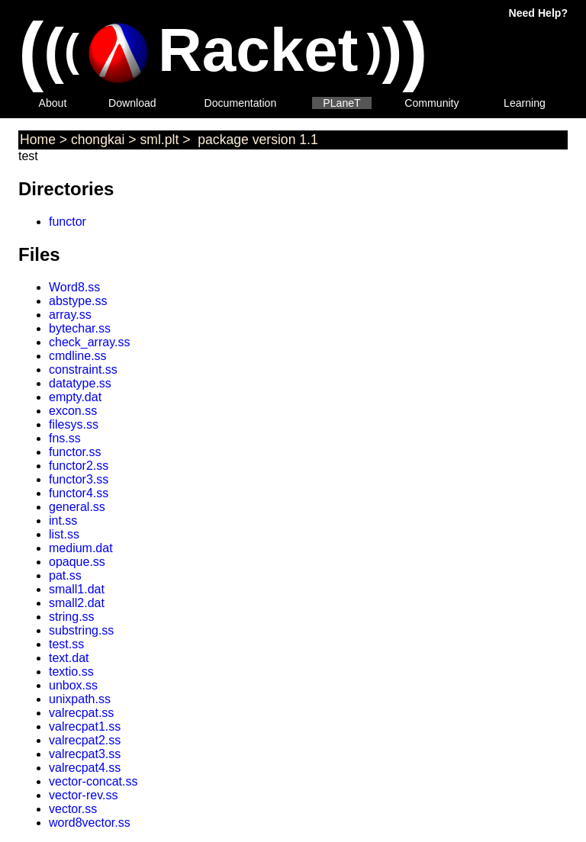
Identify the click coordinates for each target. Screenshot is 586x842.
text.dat (69, 657)
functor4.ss (78, 493)
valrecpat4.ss (85, 767)
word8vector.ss (89, 822)
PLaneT (341, 103)
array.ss (70, 314)
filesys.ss (73, 424)
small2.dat (77, 602)
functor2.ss (78, 465)
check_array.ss (89, 342)
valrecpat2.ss (85, 740)
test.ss (66, 644)
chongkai (97, 139)
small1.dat (77, 589)
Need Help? (538, 13)
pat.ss (65, 575)
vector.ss (73, 808)
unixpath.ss (80, 699)
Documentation (240, 103)
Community (431, 103)
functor (67, 221)
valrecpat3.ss (85, 753)
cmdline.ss (78, 355)
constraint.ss (83, 369)
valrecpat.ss (81, 712)
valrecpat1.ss (85, 726)
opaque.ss (77, 561)
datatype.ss (80, 383)
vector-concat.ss (93, 781)
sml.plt (159, 139)
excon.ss (73, 410)
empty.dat (75, 396)
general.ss (77, 506)
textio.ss (71, 671)
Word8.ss (74, 287)
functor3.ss (78, 479)
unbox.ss (73, 685)
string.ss (72, 616)
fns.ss (65, 438)
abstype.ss (78, 300)
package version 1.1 (255, 139)
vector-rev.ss (83, 795)
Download (132, 103)
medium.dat (81, 548)
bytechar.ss (80, 328)
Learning (525, 103)
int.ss (63, 520)
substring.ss (81, 630)
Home (38, 139)
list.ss (64, 534)
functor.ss (75, 451)
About (53, 103)
